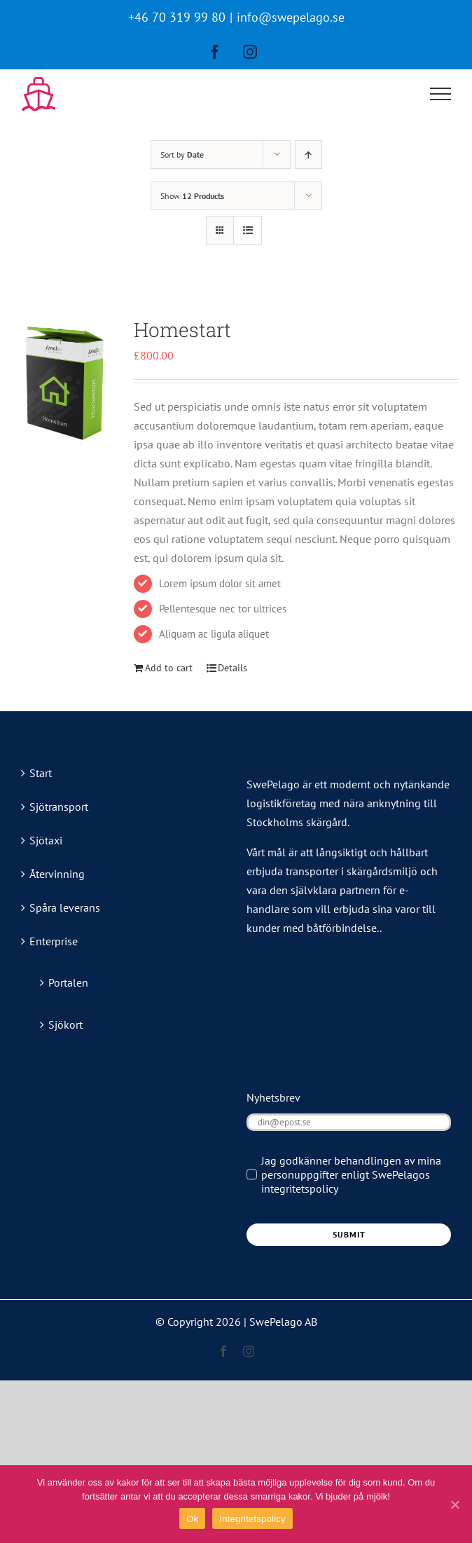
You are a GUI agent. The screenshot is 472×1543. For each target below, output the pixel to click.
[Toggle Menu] (441, 94)
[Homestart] (65, 381)
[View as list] (247, 230)
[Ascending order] (308, 154)
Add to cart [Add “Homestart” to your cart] (169, 667)
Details (232, 667)
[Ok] (454, 1504)
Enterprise (53, 941)
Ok (192, 1519)
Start (40, 773)
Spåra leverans (64, 907)
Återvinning (57, 874)
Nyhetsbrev (273, 1097)
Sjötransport (58, 807)
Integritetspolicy (252, 1519)
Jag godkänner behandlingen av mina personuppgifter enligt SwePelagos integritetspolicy (351, 1174)
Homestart (182, 330)
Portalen (68, 982)
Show (192, 196)
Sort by (182, 154)
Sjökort (65, 1024)
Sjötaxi (45, 840)
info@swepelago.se (291, 17)
